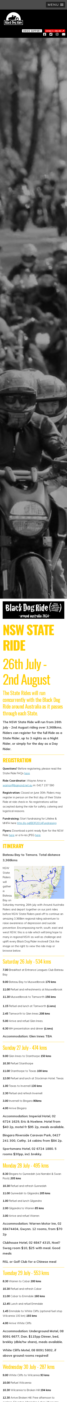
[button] (55, 5)
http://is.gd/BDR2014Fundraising (36, 823)
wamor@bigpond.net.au (17, 785)
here (27, 773)
